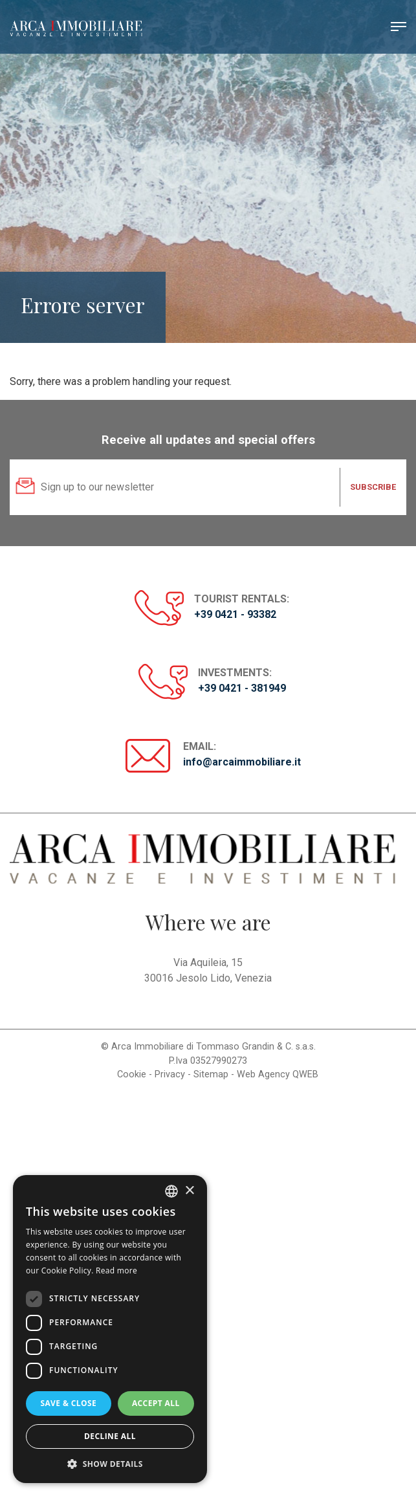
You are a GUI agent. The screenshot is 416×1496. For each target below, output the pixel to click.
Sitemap (210, 1074)
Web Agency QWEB (277, 1074)
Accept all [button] (156, 1403)
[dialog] (110, 1329)
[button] (110, 1463)
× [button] (189, 1191)
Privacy (170, 1074)
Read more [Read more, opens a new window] (116, 1270)
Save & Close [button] (68, 1403)
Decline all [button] (110, 1436)
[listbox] (171, 1191)
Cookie (131, 1074)
